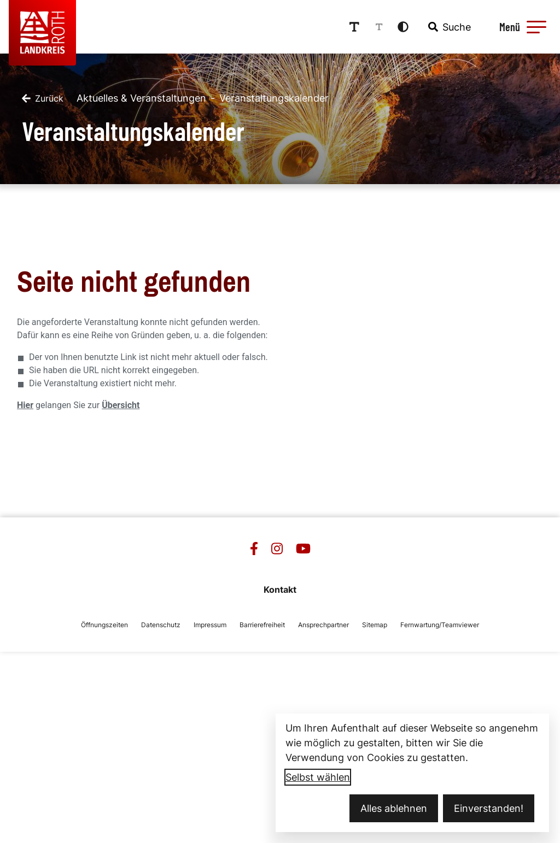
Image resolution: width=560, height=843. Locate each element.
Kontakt (280, 589)
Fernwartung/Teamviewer (439, 625)
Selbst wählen (317, 777)
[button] (536, 27)
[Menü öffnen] (521, 27)
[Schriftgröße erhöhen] (354, 27)
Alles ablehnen (393, 808)
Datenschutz (160, 625)
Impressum (210, 625)
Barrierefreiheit (262, 625)
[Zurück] (42, 98)
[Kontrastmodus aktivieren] (403, 27)
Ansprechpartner (323, 625)
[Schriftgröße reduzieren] (379, 27)
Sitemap (374, 625)
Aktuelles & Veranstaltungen (141, 98)
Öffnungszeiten (104, 625)
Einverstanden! (488, 808)
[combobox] (448, 26)
